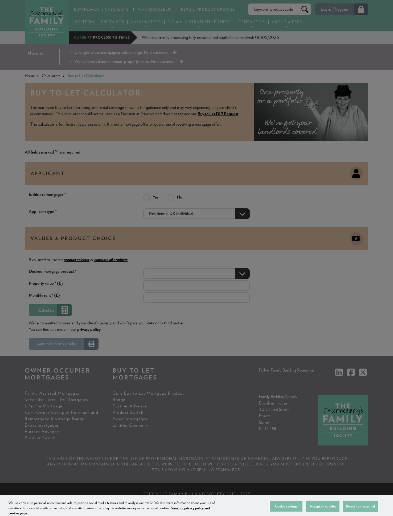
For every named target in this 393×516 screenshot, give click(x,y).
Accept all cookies (323, 510)
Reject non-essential (360, 510)
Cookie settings (286, 510)
